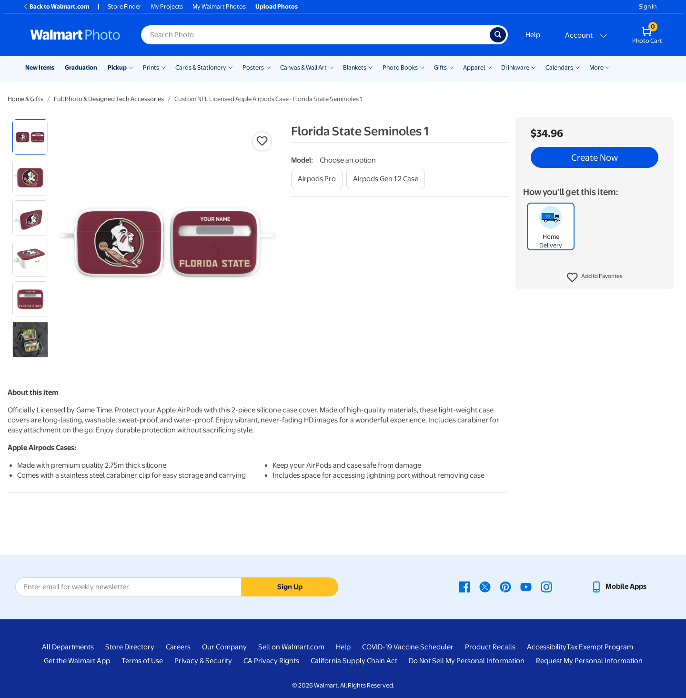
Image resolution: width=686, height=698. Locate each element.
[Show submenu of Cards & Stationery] (230, 66)
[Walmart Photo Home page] (75, 35)
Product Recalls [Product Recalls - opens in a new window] (490, 647)
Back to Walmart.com (56, 6)
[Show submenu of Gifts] (451, 66)
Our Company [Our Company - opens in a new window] (224, 647)
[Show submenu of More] (608, 66)
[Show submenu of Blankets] (370, 66)
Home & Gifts (25, 99)
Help (532, 35)
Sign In (647, 6)
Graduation (81, 67)
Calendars (559, 67)
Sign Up (290, 587)
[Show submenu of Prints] (163, 66)
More (596, 67)
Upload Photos (276, 6)
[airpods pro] (317, 179)
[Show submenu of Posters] (268, 66)
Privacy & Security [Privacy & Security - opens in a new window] (203, 661)
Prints (151, 67)
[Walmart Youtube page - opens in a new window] (526, 586)
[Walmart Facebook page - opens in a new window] (464, 586)
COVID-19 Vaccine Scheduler (408, 647)
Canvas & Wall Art (303, 67)
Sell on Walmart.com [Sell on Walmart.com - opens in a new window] (291, 647)
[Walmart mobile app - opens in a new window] (618, 586)
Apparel (474, 67)
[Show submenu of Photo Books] (422, 66)
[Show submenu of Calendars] (577, 66)
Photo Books (400, 67)
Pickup (117, 67)
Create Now (594, 157)
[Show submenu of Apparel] (489, 66)
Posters (253, 67)
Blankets (354, 67)
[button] (594, 277)
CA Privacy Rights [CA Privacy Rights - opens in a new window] (271, 661)
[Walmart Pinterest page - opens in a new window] (505, 586)
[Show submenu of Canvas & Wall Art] (331, 66)
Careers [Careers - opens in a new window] (178, 647)
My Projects (167, 6)
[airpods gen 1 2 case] (385, 179)
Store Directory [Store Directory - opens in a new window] (129, 647)
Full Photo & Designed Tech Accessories (109, 99)
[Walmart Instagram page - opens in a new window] (546, 586)
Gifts (440, 67)
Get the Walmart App (77, 661)
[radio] (30, 137)
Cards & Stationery (200, 67)
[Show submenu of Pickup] (131, 66)
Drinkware (515, 67)
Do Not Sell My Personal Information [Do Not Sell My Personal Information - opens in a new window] (467, 661)
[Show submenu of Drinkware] (533, 66)
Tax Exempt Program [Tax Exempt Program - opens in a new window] (599, 647)
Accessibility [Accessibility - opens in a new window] (546, 647)
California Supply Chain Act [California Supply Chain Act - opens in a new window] (354, 661)
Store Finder (124, 6)
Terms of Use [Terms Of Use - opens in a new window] (142, 661)
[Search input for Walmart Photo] (315, 34)
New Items (39, 67)
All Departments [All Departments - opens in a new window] (68, 647)
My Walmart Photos (219, 6)
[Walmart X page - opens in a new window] (485, 586)
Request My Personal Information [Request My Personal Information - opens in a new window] (589, 661)
